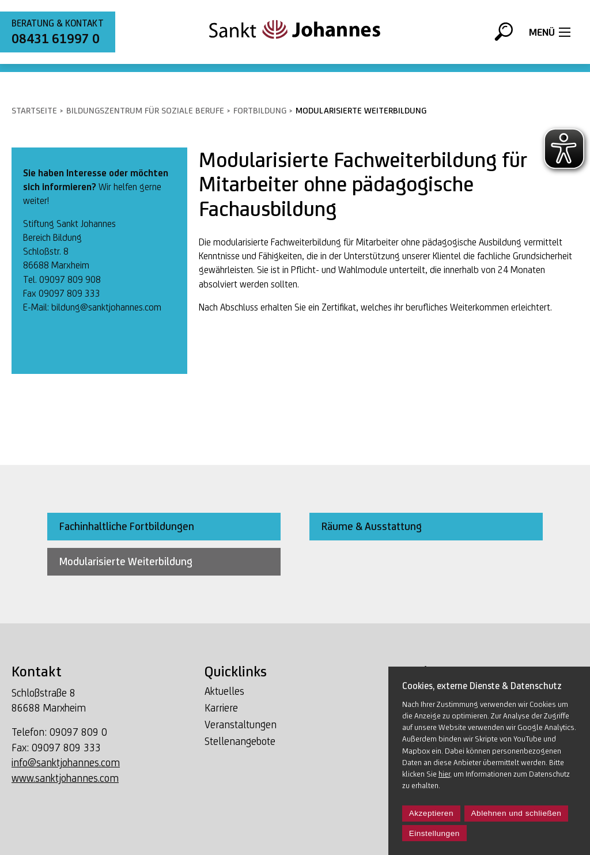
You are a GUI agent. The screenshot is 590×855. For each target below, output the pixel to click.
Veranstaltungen (241, 724)
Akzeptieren (431, 813)
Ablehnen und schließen (516, 813)
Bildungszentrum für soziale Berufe (145, 110)
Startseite (34, 110)
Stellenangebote (240, 741)
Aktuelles (224, 691)
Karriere (221, 707)
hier (444, 773)
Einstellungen (434, 833)
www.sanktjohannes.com (65, 778)
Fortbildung (259, 110)
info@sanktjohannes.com (66, 762)
